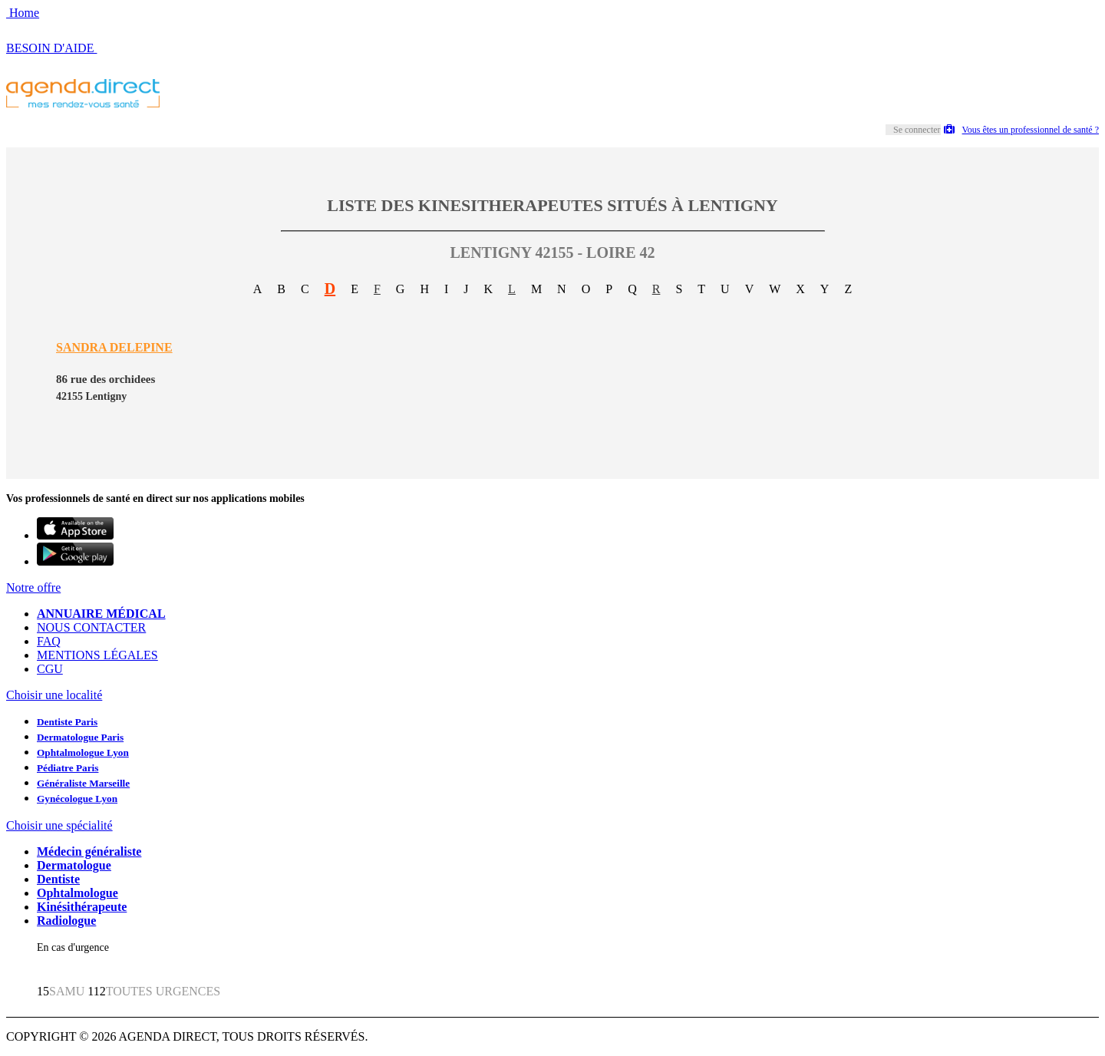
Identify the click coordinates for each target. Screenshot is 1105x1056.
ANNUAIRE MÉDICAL (101, 613)
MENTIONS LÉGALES (97, 655)
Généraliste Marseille (83, 783)
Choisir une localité (54, 694)
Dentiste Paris (67, 722)
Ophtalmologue (77, 892)
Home (22, 12)
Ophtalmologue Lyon (83, 752)
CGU (50, 668)
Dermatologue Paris (80, 737)
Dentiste (58, 879)
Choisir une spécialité (59, 825)
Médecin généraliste (89, 851)
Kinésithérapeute (82, 906)
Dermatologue (74, 865)
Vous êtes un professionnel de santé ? (1021, 129)
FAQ (49, 641)
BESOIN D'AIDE (51, 47)
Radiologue (66, 920)
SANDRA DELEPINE (114, 347)
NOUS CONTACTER (91, 627)
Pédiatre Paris (67, 768)
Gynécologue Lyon (77, 798)
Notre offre (33, 587)
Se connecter (917, 129)
